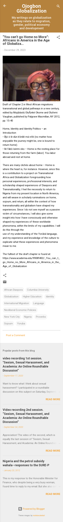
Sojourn (8, 323)
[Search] (58, 7)
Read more (53, 399)
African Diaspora (13, 289)
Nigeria (28, 316)
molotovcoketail (39, 515)
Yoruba (21, 323)
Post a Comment (15, 335)
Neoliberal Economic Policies (20, 310)
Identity (50, 296)
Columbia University (38, 289)
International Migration (16, 303)
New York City (12, 316)
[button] (58, 37)
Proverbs (41, 316)
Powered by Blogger (31, 508)
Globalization (11, 296)
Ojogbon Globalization (32, 8)
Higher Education (32, 296)
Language (38, 303)
